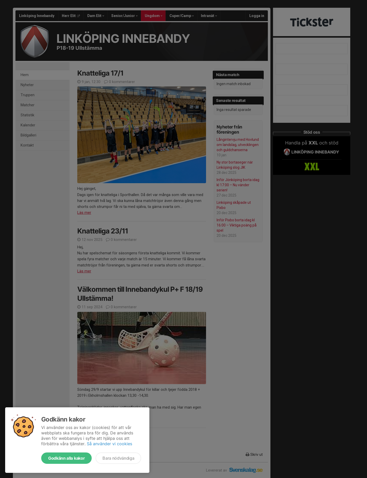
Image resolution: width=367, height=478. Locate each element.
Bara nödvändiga (118, 458)
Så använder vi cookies (109, 443)
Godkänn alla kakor (66, 458)
